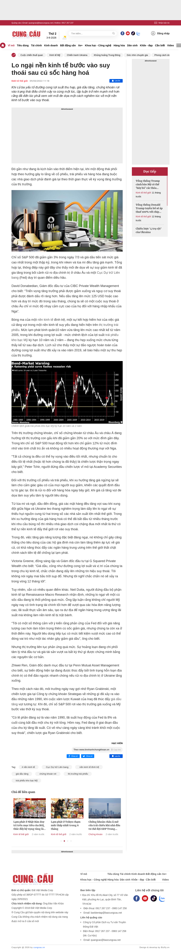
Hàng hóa (119, 45)
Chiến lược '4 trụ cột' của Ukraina (149, 230)
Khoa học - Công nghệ (98, 45)
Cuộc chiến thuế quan (32, 55)
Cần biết (160, 45)
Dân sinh (132, 45)
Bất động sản (68, 45)
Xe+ (80, 45)
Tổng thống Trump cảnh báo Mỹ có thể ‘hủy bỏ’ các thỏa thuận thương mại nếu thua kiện (150, 184)
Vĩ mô (11, 45)
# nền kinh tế (29, 767)
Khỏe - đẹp (146, 45)
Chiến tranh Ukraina (77, 55)
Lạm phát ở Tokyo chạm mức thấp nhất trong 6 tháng (89, 825)
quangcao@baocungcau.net (40, 23)
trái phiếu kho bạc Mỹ (26, 780)
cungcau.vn (39, 947)
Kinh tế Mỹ (54, 55)
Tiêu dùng (23, 45)
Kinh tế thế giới (19, 81)
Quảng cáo (16, 23)
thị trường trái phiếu (78, 773)
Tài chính (36, 45)
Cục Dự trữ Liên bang (57, 767)
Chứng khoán (119, 834)
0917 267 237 (67, 23)
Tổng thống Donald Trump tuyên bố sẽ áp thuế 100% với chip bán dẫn (149, 208)
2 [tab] (64, 841)
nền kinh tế (45, 319)
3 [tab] (67, 841)
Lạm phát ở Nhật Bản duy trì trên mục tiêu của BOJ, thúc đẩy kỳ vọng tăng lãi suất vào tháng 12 (52, 825)
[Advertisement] (67, 135)
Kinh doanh (51, 45)
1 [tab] (61, 841)
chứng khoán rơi (48, 773)
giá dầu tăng (21, 773)
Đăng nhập (160, 33)
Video (170, 45)
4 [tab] (71, 841)
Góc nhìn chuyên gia (137, 55)
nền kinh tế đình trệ (89, 767)
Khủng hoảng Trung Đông (107, 55)
